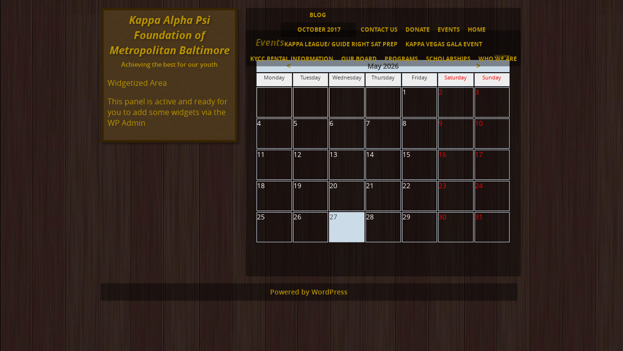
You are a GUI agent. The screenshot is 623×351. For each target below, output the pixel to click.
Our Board (359, 59)
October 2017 (319, 29)
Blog (318, 15)
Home (477, 29)
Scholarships (448, 59)
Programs (401, 59)
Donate (417, 29)
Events (449, 29)
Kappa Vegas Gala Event (443, 44)
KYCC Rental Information (291, 59)
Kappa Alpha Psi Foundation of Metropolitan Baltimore (170, 35)
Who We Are (497, 59)
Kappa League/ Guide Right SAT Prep (341, 44)
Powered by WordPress (309, 292)
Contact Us (379, 29)
